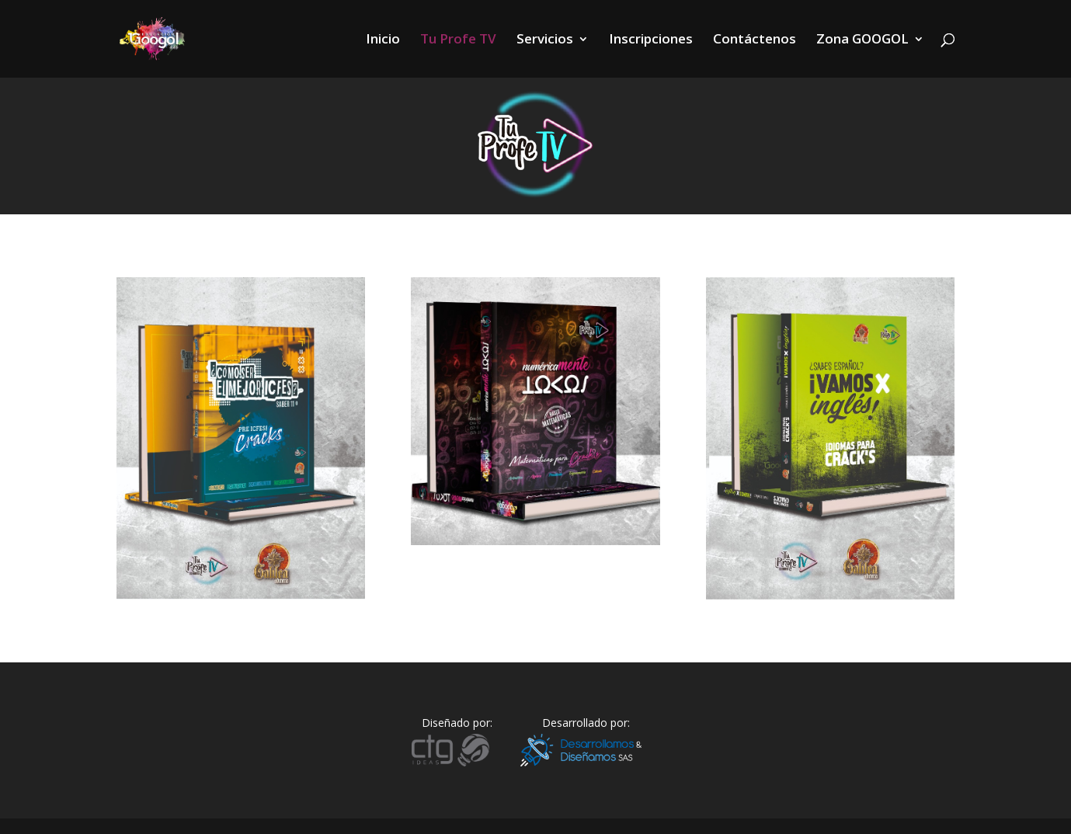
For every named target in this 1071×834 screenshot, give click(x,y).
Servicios (544, 40)
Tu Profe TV (458, 40)
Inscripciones (651, 40)
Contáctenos (754, 40)
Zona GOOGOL (862, 40)
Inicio (383, 40)
